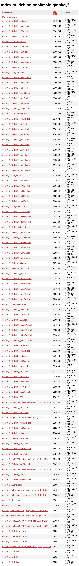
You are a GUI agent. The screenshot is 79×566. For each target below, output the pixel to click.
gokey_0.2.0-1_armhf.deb (13, 175)
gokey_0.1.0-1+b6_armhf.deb (15, 443)
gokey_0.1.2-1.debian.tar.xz (14, 531)
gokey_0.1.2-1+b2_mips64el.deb (16, 449)
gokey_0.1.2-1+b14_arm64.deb (16, 268)
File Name (7, 13)
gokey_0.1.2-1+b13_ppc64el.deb (17, 284)
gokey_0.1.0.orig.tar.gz (12, 505)
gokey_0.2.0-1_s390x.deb (13, 206)
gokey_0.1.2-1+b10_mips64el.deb (17, 340)
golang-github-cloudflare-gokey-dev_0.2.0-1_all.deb (25, 490)
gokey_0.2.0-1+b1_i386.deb (14, 21)
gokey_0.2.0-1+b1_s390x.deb (15, 103)
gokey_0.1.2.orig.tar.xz (12, 500)
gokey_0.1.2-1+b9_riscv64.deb (16, 237)
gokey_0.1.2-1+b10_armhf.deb (16, 155)
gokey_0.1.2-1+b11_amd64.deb (16, 62)
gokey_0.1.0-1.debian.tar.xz (14, 541)
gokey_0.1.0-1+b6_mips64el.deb (16, 480)
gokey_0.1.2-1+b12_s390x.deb (16, 186)
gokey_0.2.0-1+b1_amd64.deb (16, 26)
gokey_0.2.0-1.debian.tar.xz (14, 536)
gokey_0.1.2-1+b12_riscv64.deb (16, 232)
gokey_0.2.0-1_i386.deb (13, 72)
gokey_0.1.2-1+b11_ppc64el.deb (17, 289)
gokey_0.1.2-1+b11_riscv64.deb (16, 217)
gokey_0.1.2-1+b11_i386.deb (15, 36)
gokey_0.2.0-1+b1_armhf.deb (15, 98)
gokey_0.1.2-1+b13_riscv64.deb (16, 243)
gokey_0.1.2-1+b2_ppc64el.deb (16, 392)
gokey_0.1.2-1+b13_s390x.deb (16, 201)
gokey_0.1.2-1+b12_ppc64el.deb (17, 299)
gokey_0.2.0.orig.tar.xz (12, 485)
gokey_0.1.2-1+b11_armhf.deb (16, 181)
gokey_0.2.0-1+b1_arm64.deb (15, 124)
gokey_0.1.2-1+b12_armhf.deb (16, 160)
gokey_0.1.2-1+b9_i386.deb (14, 320)
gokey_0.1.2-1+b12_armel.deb (16, 145)
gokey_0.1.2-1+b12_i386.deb (15, 31)
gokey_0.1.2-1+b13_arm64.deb (16, 258)
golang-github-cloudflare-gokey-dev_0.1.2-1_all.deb (25, 495)
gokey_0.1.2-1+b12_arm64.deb (16, 273)
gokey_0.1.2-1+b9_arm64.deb (15, 346)
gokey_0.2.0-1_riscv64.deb (14, 227)
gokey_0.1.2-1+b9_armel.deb (15, 366)
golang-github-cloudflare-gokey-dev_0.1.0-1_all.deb (25, 511)
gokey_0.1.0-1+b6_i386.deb (14, 397)
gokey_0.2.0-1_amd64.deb (14, 42)
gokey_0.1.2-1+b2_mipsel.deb (15, 433)
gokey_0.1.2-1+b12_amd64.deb (16, 57)
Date (67, 13)
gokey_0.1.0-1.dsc (10, 557)
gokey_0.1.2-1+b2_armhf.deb (15, 413)
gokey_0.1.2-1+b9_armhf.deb (15, 371)
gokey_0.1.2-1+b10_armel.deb (16, 129)
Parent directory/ (9, 17)
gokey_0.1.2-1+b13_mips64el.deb (17, 325)
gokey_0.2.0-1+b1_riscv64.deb (16, 93)
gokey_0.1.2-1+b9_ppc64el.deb (16, 351)
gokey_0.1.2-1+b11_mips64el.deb (17, 330)
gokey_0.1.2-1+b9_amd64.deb (16, 150)
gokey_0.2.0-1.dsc (10, 552)
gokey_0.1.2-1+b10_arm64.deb (16, 253)
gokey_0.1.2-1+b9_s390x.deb (15, 315)
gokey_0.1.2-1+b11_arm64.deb (16, 248)
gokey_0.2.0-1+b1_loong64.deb (16, 108)
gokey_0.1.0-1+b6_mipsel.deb (15, 474)
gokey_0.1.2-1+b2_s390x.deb (15, 361)
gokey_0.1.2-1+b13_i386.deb (15, 47)
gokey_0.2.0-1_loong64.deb (14, 114)
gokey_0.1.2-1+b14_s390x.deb (16, 212)
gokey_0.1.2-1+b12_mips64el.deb (17, 335)
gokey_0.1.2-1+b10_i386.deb (15, 67)
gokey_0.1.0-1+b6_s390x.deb (15, 428)
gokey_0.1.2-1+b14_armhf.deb (16, 170)
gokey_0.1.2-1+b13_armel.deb (16, 134)
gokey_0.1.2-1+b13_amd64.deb (16, 83)
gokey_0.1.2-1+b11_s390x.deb (16, 191)
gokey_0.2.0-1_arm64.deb (14, 263)
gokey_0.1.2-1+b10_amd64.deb (16, 78)
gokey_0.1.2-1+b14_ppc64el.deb (17, 294)
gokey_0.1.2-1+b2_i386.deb (14, 356)
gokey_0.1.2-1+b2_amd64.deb (16, 309)
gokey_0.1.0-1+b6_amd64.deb (16, 382)
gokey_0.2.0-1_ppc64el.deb (14, 304)
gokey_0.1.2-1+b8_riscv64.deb (16, 387)
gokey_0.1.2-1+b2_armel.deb (15, 407)
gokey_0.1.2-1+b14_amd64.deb (16, 88)
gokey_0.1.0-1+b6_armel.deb (15, 438)
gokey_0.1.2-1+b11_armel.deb (16, 139)
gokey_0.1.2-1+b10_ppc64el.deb (17, 279)
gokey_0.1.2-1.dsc (10, 562)
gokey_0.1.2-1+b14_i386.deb (15, 52)
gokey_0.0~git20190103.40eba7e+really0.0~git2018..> (26, 402)
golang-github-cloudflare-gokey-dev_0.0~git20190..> (25, 516)
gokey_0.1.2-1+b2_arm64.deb (15, 377)
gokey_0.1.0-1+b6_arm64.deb (15, 454)
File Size (55, 13)
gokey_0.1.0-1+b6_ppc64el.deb (16, 464)
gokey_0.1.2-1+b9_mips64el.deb (16, 423)
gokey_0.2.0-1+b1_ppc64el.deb (16, 119)
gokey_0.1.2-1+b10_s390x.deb (16, 196)
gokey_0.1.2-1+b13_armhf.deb (16, 165)
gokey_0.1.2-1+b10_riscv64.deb (16, 222)
